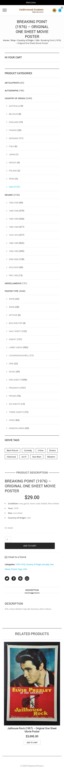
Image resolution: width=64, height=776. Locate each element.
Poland (13, 170)
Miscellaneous (13, 283)
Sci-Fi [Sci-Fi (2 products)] (24, 456)
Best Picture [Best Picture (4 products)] (12, 450)
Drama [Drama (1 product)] (52, 450)
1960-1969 (13, 226)
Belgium (13, 114)
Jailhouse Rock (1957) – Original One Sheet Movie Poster (32, 730)
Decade (45, 564)
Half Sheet (15, 331)
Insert (12, 339)
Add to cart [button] (32, 742)
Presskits (14, 387)
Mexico (13, 162)
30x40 (12, 298)
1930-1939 (13, 202)
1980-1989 (13, 243)
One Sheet (14, 379)
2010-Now (14, 267)
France (13, 130)
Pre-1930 (13, 275)
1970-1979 (20, 564)
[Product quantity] (8, 539)
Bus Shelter (15, 323)
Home (6, 40)
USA (37, 40)
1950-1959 (13, 218)
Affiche (13, 315)
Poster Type (16, 569)
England (13, 122)
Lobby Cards (15, 347)
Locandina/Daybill (19, 355)
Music (12, 371)
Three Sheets (16, 412)
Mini (11, 363)
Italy (11, 146)
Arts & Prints (12, 82)
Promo (12, 395)
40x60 (12, 306)
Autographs (11, 90)
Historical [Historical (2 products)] (11, 456)
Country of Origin (25, 40)
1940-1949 (13, 210)
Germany (14, 138)
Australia (14, 105)
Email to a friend (17, 556)
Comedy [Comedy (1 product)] (28, 450)
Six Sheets (14, 404)
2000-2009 (13, 259)
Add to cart (29, 545)
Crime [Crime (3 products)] (40, 450)
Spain (12, 178)
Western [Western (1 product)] (51, 456)
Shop (13, 40)
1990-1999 (13, 251)
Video (12, 420)
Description (32, 590)
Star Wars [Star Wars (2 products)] (36, 456)
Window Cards (16, 428)
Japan (12, 154)
